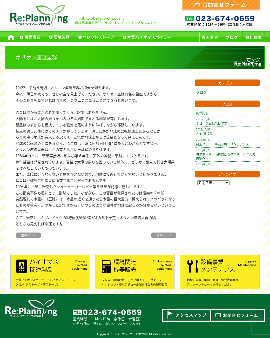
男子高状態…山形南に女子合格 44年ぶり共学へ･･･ (226, 156)
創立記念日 (204, 113)
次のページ (164, 235)
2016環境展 (204, 133)
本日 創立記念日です (211, 123)
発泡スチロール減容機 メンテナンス (222, 144)
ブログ (201, 92)
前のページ (28, 235)
